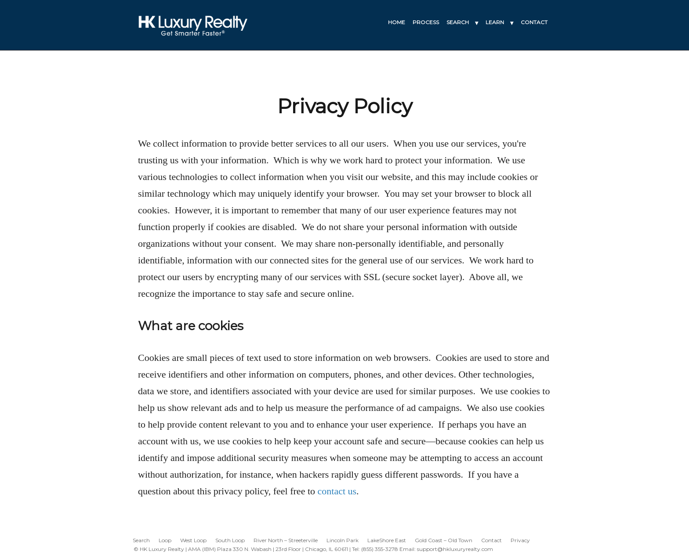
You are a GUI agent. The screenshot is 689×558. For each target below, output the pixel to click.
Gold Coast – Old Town (443, 540)
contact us (337, 491)
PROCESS (426, 22)
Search (141, 540)
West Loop (193, 540)
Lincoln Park (342, 540)
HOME (396, 22)
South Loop (230, 540)
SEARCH (457, 22)
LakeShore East (386, 540)
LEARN (495, 22)
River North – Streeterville (286, 540)
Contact (491, 540)
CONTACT (534, 22)
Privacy (520, 540)
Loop (165, 540)
